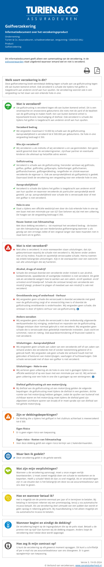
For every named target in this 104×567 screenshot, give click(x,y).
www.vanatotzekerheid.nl (88, 565)
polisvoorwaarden (14, 61)
